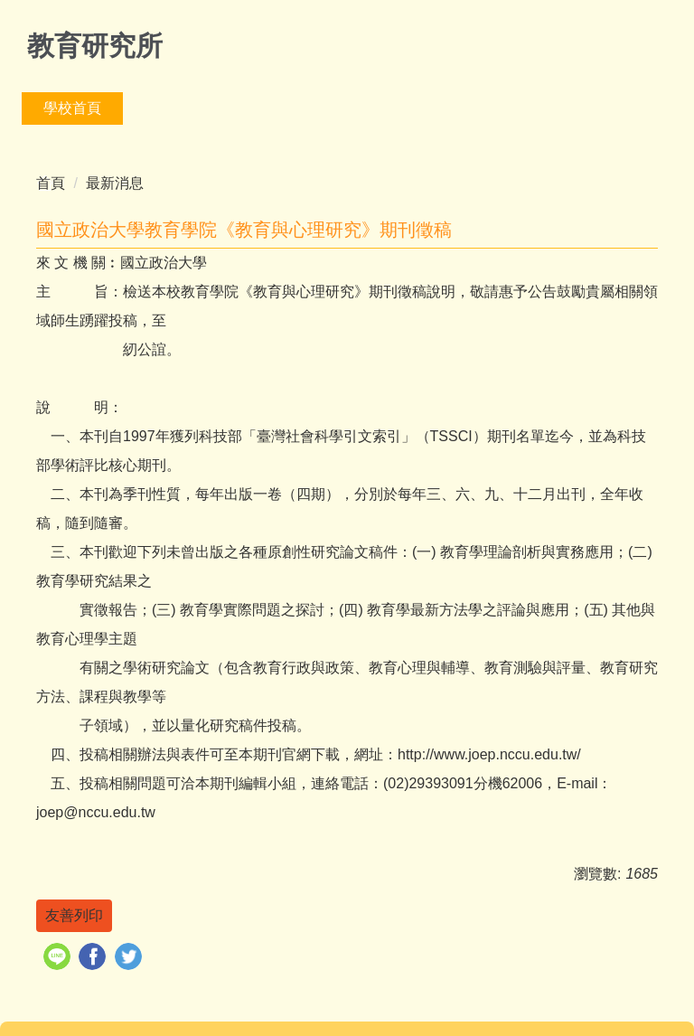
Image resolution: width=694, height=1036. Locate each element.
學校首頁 (72, 108)
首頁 (50, 183)
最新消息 (115, 183)
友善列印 (74, 915)
